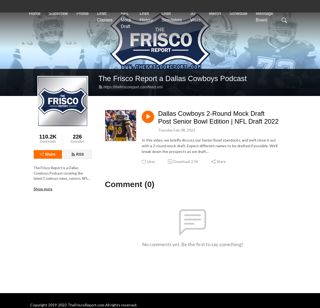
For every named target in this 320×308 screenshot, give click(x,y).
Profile (82, 13)
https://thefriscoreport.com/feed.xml (130, 87)
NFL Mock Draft (126, 20)
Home (35, 13)
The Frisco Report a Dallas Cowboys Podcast (172, 78)
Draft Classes (105, 16)
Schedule (238, 13)
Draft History (146, 16)
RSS (77, 154)
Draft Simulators (171, 16)
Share (47, 154)
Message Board (264, 16)
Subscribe (58, 13)
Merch (215, 13)
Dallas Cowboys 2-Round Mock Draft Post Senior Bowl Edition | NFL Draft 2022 (218, 117)
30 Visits (195, 16)
